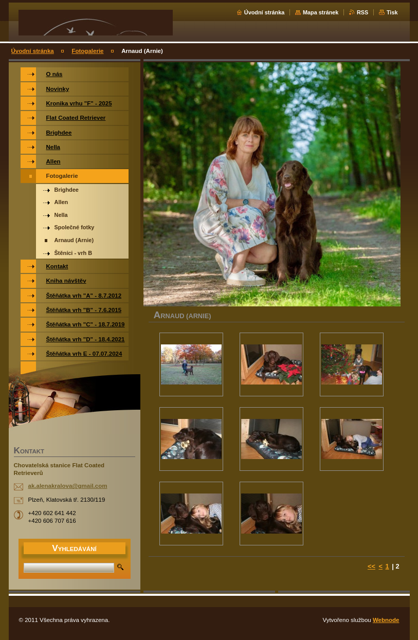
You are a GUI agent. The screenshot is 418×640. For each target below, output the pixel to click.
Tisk (392, 12)
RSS (362, 12)
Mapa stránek (321, 12)
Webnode (386, 620)
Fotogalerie (87, 51)
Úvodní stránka (264, 12)
